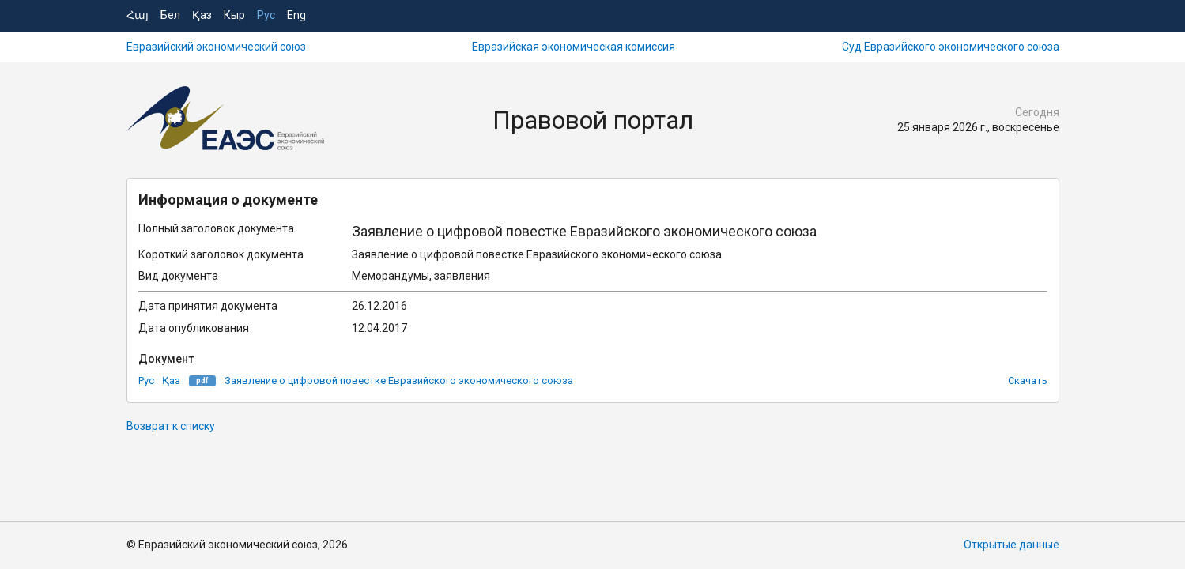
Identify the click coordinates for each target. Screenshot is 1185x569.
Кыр (234, 15)
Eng (296, 15)
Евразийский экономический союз (216, 46)
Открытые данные (1011, 544)
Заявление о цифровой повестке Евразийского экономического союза (399, 380)
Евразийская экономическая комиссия (573, 46)
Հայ (137, 15)
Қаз (202, 15)
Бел (170, 15)
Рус (266, 15)
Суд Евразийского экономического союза (950, 46)
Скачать (1027, 380)
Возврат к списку (170, 426)
